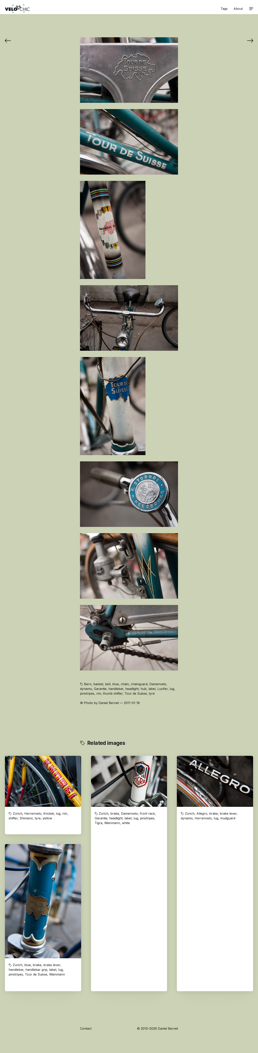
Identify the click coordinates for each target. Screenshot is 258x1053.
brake (114, 813)
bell (107, 684)
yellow (47, 818)
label (151, 689)
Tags (224, 9)
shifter (13, 818)
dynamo (86, 689)
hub (143, 689)
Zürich (17, 813)
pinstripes (87, 693)
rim (98, 693)
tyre (152, 693)
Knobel (48, 813)
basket (98, 684)
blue (115, 684)
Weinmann (112, 823)
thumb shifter (113, 693)
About (238, 9)
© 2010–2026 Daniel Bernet (157, 1028)
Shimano (26, 818)
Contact (86, 1028)
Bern (87, 684)
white (126, 823)
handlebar (115, 689)
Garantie (100, 689)
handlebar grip (36, 970)
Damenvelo (157, 684)
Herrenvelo (32, 813)
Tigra (98, 823)
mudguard (227, 818)
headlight (132, 689)
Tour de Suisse (135, 693)
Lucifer (162, 689)
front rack (147, 813)
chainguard (139, 684)
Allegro (201, 813)
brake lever (228, 813)
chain (125, 684)
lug (172, 689)
